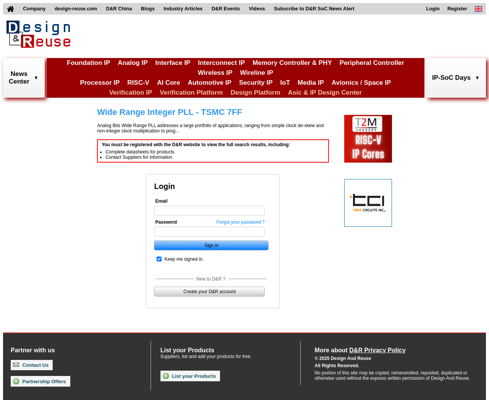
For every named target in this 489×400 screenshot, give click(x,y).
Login (433, 8)
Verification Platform (191, 92)
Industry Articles (183, 8)
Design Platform (255, 92)
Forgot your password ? (241, 222)
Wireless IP (215, 72)
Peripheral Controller (372, 62)
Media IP (311, 82)
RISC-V (138, 82)
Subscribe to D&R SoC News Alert (314, 8)
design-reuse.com (76, 8)
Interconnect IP (221, 62)
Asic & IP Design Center (325, 92)
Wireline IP (256, 72)
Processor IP (100, 82)
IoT (285, 82)
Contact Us (31, 365)
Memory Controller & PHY (292, 62)
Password (166, 222)
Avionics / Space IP (361, 82)
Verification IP (130, 92)
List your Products (189, 376)
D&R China (119, 8)
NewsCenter (19, 77)
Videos (257, 8)
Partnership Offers (39, 381)
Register (457, 8)
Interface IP (173, 62)
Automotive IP (209, 82)
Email (161, 201)
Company (34, 8)
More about (360, 350)
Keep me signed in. (184, 259)
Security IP (256, 82)
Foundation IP (88, 62)
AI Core (168, 82)
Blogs (148, 8)
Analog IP (132, 62)
